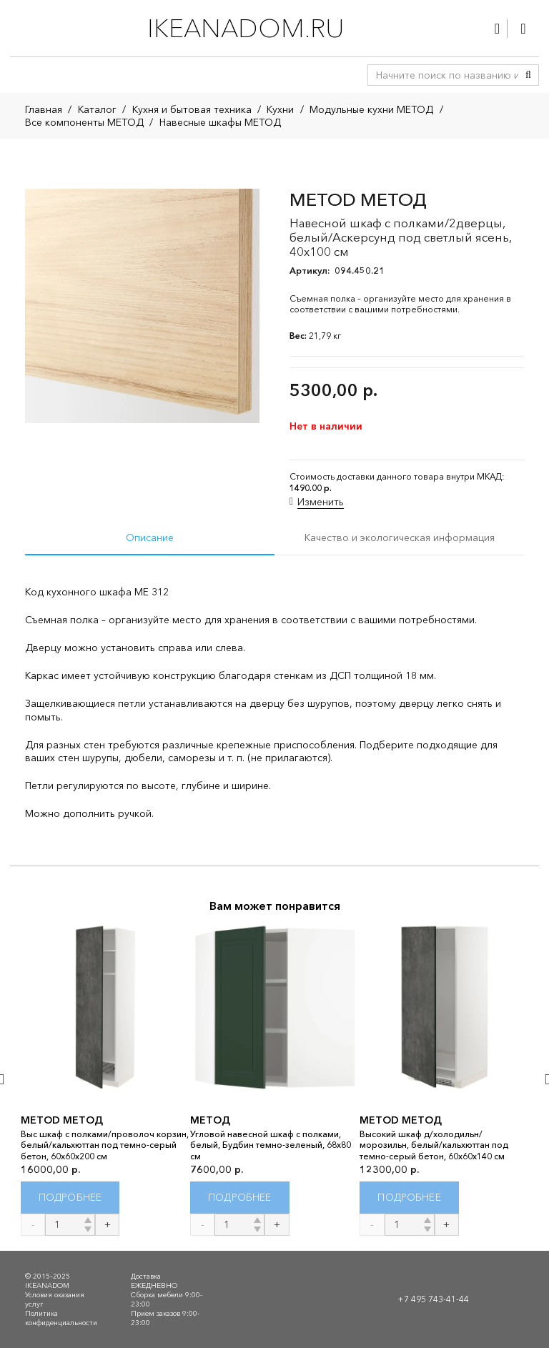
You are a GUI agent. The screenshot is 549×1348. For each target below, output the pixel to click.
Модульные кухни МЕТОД (371, 109)
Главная (43, 109)
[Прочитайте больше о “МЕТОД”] (240, 1197)
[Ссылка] (497, 28)
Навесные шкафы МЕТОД (220, 122)
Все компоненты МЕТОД (84, 122)
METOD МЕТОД (62, 1120)
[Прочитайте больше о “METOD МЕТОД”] (70, 1197)
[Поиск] (528, 75)
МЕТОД (210, 1120)
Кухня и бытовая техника (192, 109)
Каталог (97, 109)
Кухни (280, 109)
